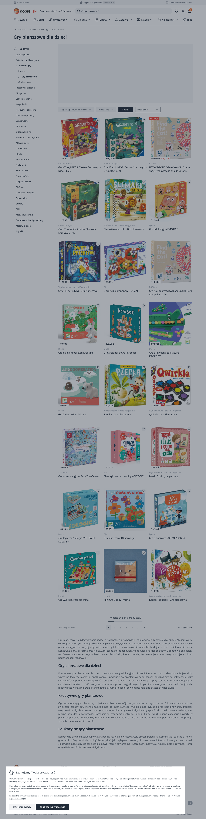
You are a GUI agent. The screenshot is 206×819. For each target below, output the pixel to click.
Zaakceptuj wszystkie (52, 807)
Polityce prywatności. (110, 796)
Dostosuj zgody (22, 807)
